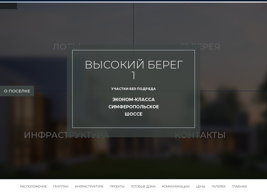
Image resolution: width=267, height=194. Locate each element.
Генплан (60, 186)
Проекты (117, 186)
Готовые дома (143, 186)
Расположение (33, 186)
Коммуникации (175, 186)
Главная (239, 186)
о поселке (17, 90)
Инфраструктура (89, 186)
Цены (200, 186)
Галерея (218, 186)
